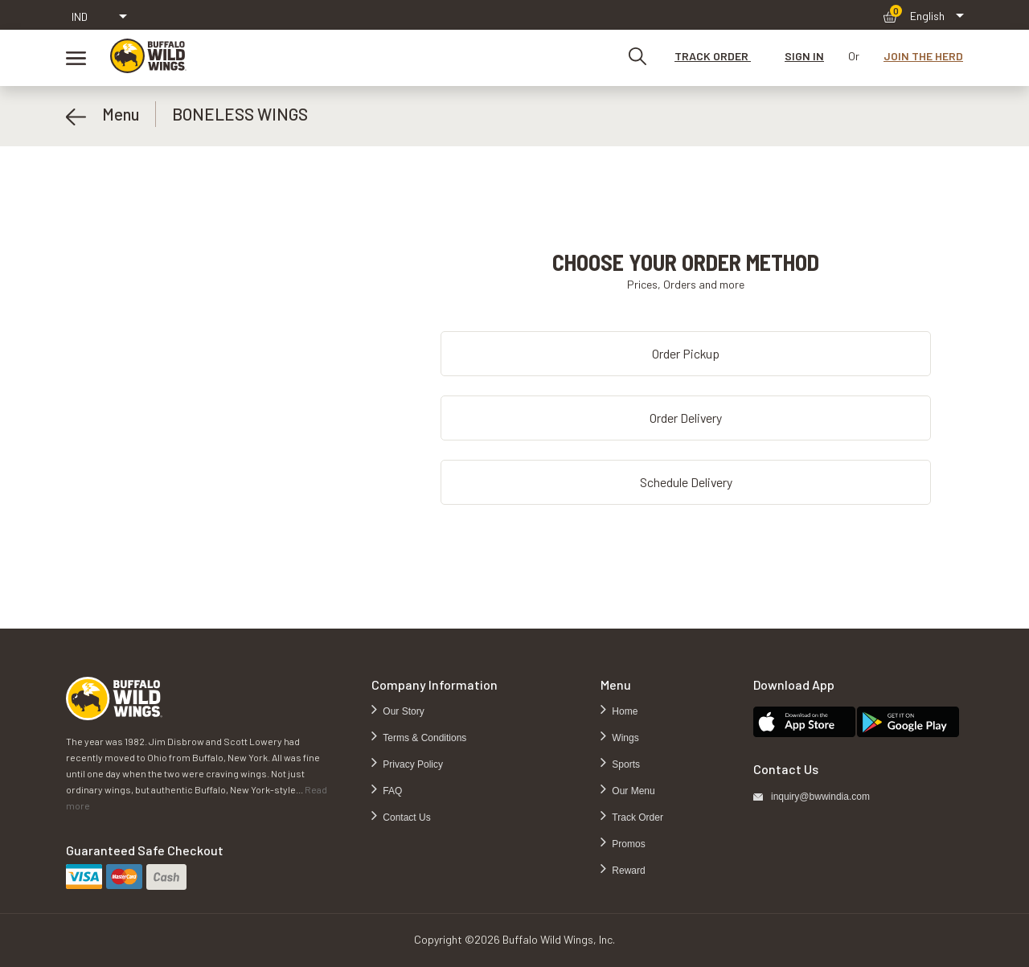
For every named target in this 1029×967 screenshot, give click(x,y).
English (927, 16)
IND (80, 16)
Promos (627, 844)
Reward (627, 870)
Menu (102, 114)
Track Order (636, 817)
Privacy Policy (411, 764)
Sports (624, 764)
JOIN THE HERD (923, 56)
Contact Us (405, 817)
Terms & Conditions (423, 738)
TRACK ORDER (712, 56)
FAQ (391, 791)
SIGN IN (804, 56)
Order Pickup (685, 353)
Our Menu (632, 791)
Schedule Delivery (686, 482)
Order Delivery (686, 417)
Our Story (402, 711)
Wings (624, 738)
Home (623, 711)
